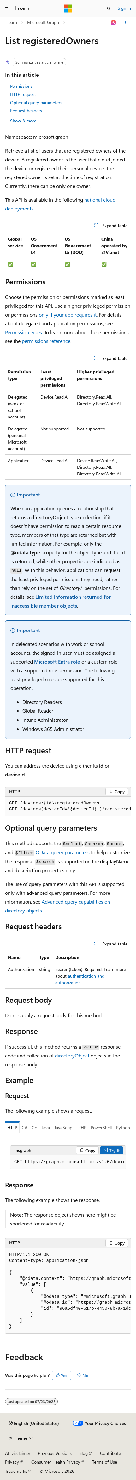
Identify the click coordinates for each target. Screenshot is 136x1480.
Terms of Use (104, 1462)
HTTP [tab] (12, 1127)
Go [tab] (34, 1127)
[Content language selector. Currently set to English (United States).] (34, 1423)
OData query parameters (63, 852)
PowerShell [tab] (101, 1127)
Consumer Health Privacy (55, 1462)
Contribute (110, 1453)
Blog (83, 1453)
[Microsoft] (68, 8)
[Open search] (109, 8)
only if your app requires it (68, 314)
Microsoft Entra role (57, 661)
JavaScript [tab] (64, 1127)
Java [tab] (46, 1127)
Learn (11, 22)
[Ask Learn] (114, 23)
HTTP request (23, 94)
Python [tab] (123, 1127)
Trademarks (16, 1471)
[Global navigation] (6, 8)
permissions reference (46, 341)
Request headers (26, 111)
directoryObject (72, 1055)
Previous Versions (55, 1453)
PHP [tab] (82, 1127)
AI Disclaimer (17, 1453)
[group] (68, 806)
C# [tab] (24, 1127)
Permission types (23, 332)
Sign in (124, 8)
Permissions (21, 86)
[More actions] (125, 23)
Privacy (12, 1462)
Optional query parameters (36, 102)
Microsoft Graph (43, 22)
